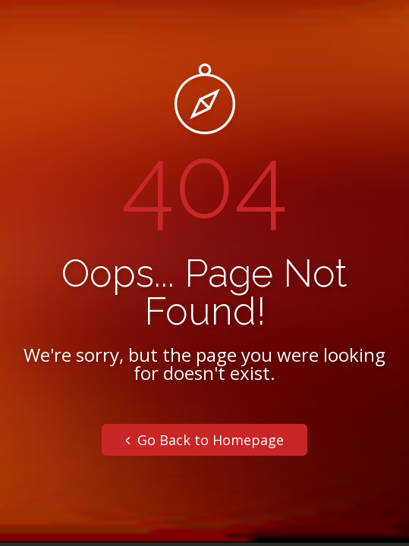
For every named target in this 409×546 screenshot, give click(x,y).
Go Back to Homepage (204, 440)
